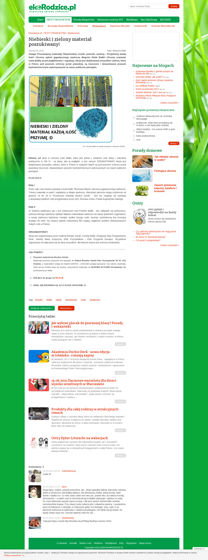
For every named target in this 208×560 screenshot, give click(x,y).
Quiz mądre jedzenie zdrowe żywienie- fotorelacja (154, 81)
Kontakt (73, 543)
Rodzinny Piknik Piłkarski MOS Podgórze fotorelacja (156, 96)
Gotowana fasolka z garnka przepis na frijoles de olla (154, 72)
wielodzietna (68, 518)
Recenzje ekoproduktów (60, 25)
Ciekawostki (140, 25)
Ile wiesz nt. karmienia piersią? (151, 237)
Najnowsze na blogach (153, 65)
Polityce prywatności (14, 555)
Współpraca (111, 543)
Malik (49, 300)
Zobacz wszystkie (169, 103)
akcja (58, 300)
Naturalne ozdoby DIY (110, 19)
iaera (64, 486)
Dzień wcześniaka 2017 (147, 89)
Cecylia (38, 300)
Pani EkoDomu (149, 19)
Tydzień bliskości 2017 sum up (151, 92)
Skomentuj (66, 308)
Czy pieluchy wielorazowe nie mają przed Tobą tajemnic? (156, 232)
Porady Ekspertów (83, 19)
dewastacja (71, 300)
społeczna (95, 300)
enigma (157, 86)
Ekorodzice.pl (35, 33)
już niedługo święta (145, 85)
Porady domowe (147, 150)
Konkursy (38, 25)
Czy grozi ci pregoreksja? (148, 240)
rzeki (83, 300)
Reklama (98, 543)
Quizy (137, 202)
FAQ (121, 543)
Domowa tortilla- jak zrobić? (149, 77)
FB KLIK (59, 278)
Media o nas (85, 543)
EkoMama (132, 19)
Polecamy (82, 25)
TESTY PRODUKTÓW (58, 19)
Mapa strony (145, 543)
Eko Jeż (152, 74)
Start (40, 19)
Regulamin (131, 543)
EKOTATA (165, 19)
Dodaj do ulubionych (42, 308)
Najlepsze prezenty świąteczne (153, 110)
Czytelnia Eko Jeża (120, 25)
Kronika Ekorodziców (163, 25)
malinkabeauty (69, 471)
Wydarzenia (73, 33)
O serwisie (62, 543)
